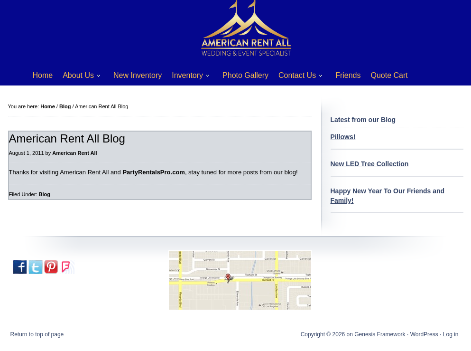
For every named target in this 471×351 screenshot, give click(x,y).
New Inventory (137, 75)
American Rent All (74, 153)
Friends (347, 75)
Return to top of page (37, 334)
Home (43, 75)
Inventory (187, 77)
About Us (78, 77)
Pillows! (343, 137)
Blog (44, 194)
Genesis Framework (379, 334)
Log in (451, 334)
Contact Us (297, 77)
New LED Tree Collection (370, 164)
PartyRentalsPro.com (153, 172)
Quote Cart (389, 75)
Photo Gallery (245, 75)
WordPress (424, 334)
